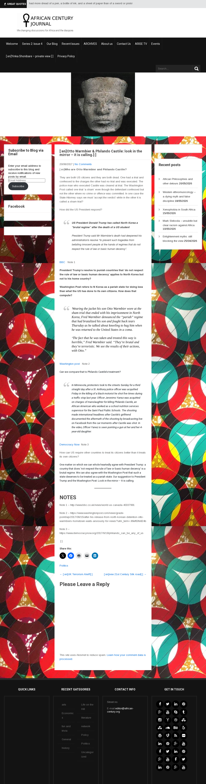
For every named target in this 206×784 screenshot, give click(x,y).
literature (86, 717)
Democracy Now (69, 444)
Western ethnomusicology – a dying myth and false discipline (179, 196)
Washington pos (69, 363)
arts (64, 704)
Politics (64, 565)
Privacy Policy (66, 56)
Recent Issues (70, 43)
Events (155, 43)
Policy (85, 734)
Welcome (12, 43)
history (66, 747)
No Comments (83, 164)
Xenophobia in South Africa (179, 209)
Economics (68, 715)
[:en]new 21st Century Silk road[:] (125, 574)
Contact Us (124, 43)
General (66, 739)
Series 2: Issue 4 (32, 43)
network (85, 726)
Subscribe (18, 186)
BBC (62, 262)
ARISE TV (141, 43)
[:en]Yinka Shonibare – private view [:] (29, 56)
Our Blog (52, 43)
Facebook (16, 206)
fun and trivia (66, 728)
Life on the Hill (87, 706)
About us (107, 43)
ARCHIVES (90, 43)
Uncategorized (87, 754)
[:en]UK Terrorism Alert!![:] (76, 574)
